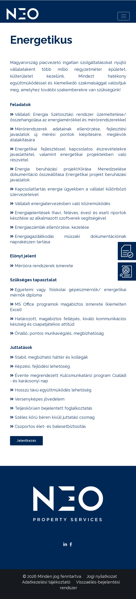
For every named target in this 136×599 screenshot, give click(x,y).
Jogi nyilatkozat (102, 576)
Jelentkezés (26, 440)
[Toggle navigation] (124, 16)
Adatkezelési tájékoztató (46, 582)
